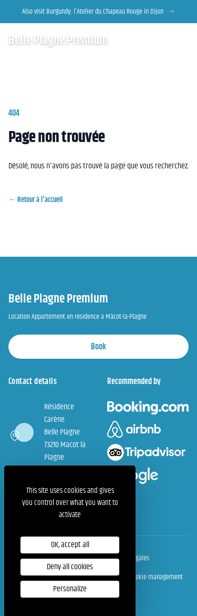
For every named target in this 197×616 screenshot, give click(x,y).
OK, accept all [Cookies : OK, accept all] (70, 544)
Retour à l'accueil (35, 200)
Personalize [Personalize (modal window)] (70, 588)
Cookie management (156, 577)
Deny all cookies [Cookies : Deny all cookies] (70, 566)
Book (98, 347)
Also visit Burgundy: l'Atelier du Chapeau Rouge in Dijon (98, 11)
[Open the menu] (182, 40)
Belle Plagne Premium (58, 40)
